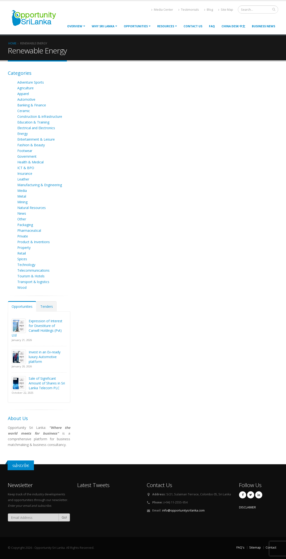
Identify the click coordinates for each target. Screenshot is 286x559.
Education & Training (33, 122)
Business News (263, 26)
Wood (22, 287)
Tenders (46, 306)
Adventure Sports (30, 82)
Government (27, 156)
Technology (26, 264)
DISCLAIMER (247, 507)
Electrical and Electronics (36, 128)
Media (22, 190)
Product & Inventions (33, 242)
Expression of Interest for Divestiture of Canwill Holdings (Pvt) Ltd (37, 328)
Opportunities (22, 306)
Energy (22, 133)
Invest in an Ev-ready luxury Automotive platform (44, 357)
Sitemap (255, 547)
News (21, 213)
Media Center (162, 10)
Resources (165, 26)
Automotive (26, 99)
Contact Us (193, 26)
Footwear (24, 150)
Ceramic (23, 111)
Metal (21, 196)
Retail (21, 253)
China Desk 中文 (233, 26)
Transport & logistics (33, 282)
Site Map (225, 10)
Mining (22, 202)
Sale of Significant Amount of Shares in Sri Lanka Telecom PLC (47, 383)
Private (22, 236)
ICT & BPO (25, 168)
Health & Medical (30, 162)
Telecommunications (33, 270)
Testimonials (188, 10)
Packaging (25, 225)
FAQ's (240, 547)
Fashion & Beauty (31, 145)
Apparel (23, 93)
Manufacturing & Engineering (39, 185)
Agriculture (25, 88)
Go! (64, 517)
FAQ (212, 26)
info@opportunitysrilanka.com (183, 510)
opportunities (136, 26)
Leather (23, 179)
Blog (208, 10)
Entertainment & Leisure (36, 139)
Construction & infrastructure (39, 116)
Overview (74, 26)
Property (24, 247)
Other (21, 219)
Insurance (24, 173)
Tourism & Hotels (31, 276)
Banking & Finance (31, 105)
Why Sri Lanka (103, 26)
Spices (22, 259)
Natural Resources (31, 207)
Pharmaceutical (29, 230)
